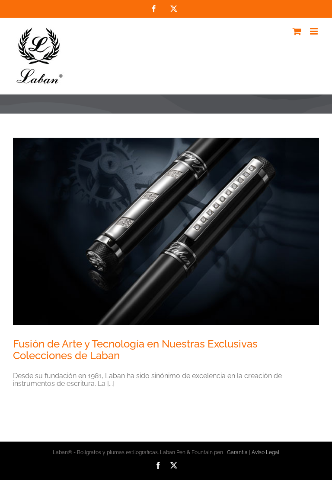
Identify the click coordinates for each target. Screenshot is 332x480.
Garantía (237, 452)
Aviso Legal (265, 452)
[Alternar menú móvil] (314, 31)
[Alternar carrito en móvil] (297, 31)
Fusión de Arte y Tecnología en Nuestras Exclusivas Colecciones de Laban (135, 350)
